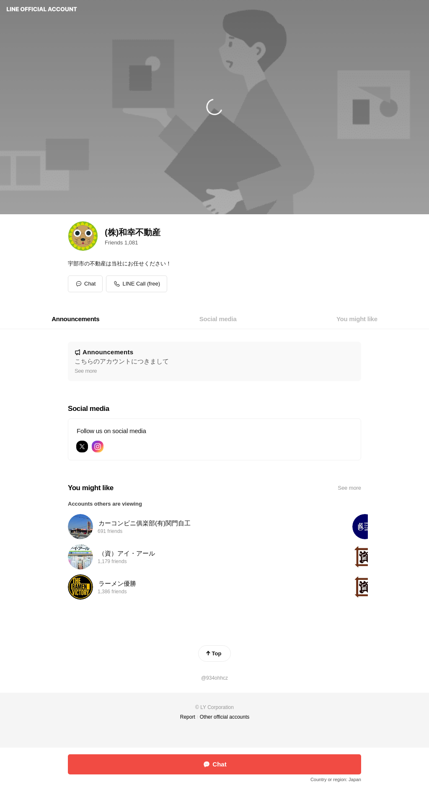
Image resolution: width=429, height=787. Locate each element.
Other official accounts (225, 717)
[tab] (75, 319)
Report (187, 717)
